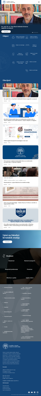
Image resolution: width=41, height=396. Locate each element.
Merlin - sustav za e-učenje (7, 322)
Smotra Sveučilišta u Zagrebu (26, 298)
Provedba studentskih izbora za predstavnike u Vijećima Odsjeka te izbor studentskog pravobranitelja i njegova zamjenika (18, 225)
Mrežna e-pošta (11, 278)
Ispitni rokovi (29, 278)
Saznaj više (5, 122)
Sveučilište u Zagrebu (26, 293)
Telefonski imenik (6, 385)
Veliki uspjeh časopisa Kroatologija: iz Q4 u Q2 (16, 140)
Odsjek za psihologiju (33, 70)
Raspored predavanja (11, 269)
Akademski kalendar (7, 287)
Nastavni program (29, 261)
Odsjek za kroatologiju (20, 45)
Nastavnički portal (7, 311)
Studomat (11, 261)
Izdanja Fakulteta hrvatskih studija (25, 310)
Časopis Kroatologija (26, 315)
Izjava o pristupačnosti (7, 390)
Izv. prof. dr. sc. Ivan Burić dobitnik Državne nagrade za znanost (20, 99)
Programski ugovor (7, 316)
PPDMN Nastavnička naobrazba (7, 332)
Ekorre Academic (36, 394)
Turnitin (5, 326)
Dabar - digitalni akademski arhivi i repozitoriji (27, 321)
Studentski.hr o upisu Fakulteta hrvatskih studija (17, 182)
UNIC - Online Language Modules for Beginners (26, 288)
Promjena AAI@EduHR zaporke (8, 293)
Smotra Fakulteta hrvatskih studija (25, 304)
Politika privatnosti (6, 387)
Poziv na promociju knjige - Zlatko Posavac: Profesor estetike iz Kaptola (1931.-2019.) (20, 203)
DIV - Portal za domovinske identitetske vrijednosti (27, 337)
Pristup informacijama (6, 388)
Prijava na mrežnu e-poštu (9, 297)
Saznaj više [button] (6, 31)
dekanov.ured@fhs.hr (9, 378)
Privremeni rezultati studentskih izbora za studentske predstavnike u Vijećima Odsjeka (18, 161)
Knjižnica (5, 302)
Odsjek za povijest (32, 61)
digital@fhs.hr (16, 380)
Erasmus (29, 269)
